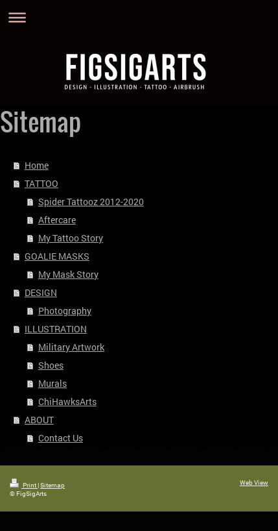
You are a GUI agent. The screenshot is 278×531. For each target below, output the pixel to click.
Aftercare (57, 220)
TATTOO (41, 183)
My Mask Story (68, 274)
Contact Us (60, 438)
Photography (64, 310)
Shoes (51, 365)
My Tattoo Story (70, 238)
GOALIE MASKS (57, 256)
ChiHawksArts (67, 401)
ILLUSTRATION (56, 329)
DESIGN (41, 292)
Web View (254, 482)
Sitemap (52, 485)
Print (24, 485)
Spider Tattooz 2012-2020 (91, 201)
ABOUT (39, 420)
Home (37, 165)
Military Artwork (71, 347)
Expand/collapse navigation (139, 17)
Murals (52, 383)
